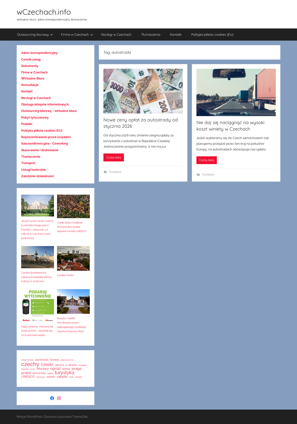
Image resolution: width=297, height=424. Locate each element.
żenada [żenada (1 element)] (78, 377)
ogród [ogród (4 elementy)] (55, 368)
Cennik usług (31, 59)
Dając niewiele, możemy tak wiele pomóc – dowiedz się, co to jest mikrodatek (37, 331)
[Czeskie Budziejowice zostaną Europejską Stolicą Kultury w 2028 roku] (37, 258)
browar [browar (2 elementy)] (54, 359)
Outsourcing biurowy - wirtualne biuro (49, 111)
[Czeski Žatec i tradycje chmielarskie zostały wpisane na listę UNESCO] (73, 208)
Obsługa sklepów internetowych (45, 104)
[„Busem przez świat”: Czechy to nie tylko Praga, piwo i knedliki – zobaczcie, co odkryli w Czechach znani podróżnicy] (37, 207)
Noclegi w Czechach (116, 34)
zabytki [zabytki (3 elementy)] (62, 376)
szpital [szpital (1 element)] (50, 373)
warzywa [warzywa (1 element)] (40, 377)
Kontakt (176, 34)
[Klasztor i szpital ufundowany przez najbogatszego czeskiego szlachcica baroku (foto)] (73, 302)
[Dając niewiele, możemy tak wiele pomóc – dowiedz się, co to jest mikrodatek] (37, 306)
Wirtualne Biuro (32, 78)
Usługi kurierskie (33, 169)
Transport (28, 163)
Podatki (26, 124)
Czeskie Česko (65, 275)
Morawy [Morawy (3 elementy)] (43, 368)
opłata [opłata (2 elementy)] (66, 368)
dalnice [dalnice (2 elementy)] (59, 365)
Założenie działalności (37, 176)
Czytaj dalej (113, 157)
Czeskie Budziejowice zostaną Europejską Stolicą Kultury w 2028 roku (36, 277)
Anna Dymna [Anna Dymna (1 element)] (27, 360)
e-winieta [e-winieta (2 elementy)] (71, 365)
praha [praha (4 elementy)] (26, 373)
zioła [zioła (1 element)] (71, 377)
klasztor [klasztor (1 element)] (25, 369)
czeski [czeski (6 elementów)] (47, 364)
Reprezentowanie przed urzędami (46, 137)
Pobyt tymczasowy (35, 117)
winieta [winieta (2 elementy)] (51, 376)
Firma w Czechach (77, 34)
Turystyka (115, 172)
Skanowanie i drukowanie (40, 150)
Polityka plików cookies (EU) (212, 34)
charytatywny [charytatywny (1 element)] (67, 360)
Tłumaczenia (150, 34)
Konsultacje (29, 85)
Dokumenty (29, 66)
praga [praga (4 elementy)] (76, 368)
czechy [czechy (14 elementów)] (30, 364)
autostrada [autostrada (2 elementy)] (41, 359)
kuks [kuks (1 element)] (32, 369)
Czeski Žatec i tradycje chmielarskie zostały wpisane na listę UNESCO (71, 227)
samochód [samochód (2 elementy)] (38, 373)
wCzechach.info (44, 12)
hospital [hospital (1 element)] (82, 365)
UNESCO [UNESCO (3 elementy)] (28, 376)
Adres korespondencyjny (39, 53)
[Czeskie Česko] (73, 259)
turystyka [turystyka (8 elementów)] (64, 372)
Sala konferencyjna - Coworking (44, 143)
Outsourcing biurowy (35, 34)
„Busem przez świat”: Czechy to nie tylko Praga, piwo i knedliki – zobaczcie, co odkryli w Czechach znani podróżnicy (37, 229)
